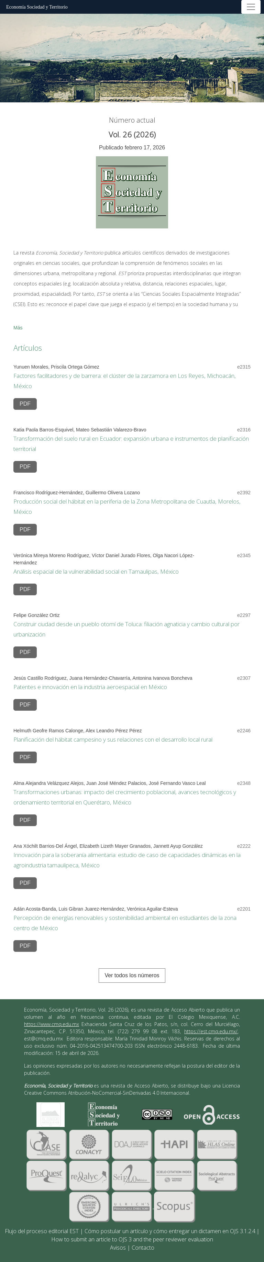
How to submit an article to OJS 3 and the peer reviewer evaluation (132, 1239)
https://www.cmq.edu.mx (51, 1024)
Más (17, 327)
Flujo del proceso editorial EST (42, 1231)
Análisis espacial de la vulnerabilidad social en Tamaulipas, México (96, 571)
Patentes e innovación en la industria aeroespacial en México (90, 687)
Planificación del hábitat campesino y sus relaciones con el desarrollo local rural (112, 739)
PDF (25, 404)
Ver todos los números (131, 975)
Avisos (118, 1247)
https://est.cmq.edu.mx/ (211, 1031)
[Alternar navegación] (251, 7)
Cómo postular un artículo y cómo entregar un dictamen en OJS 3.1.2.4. (170, 1231)
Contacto (143, 1247)
